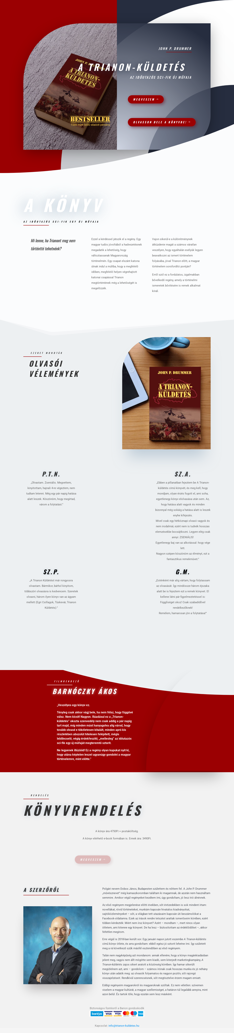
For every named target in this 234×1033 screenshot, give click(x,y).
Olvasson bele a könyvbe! (157, 122)
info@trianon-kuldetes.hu (124, 1025)
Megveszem (141, 99)
